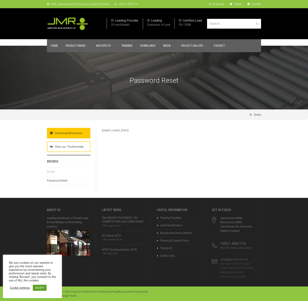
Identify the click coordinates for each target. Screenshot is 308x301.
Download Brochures (66, 133)
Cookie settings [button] (20, 288)
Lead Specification (171, 225)
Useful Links (167, 255)
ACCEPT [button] (39, 287)
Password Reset (57, 180)
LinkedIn (254, 4)
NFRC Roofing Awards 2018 (119, 249)
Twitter (236, 4)
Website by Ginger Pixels (62, 295)
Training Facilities (170, 217)
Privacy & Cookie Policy (174, 240)
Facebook (216, 4)
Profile (51, 171)
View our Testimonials (67, 146)
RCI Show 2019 (111, 235)
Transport (166, 248)
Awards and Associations (176, 233)
